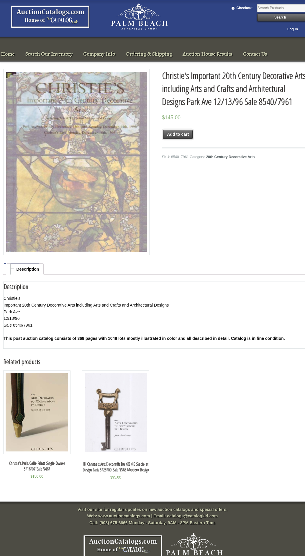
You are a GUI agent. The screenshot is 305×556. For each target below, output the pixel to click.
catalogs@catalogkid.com (192, 516)
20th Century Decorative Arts (230, 157)
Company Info (99, 53)
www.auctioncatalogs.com (124, 516)
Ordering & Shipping (149, 53)
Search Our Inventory (49, 53)
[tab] (25, 269)
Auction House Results (207, 53)
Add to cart (178, 134)
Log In (292, 29)
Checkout (245, 8)
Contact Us (255, 53)
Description (27, 269)
